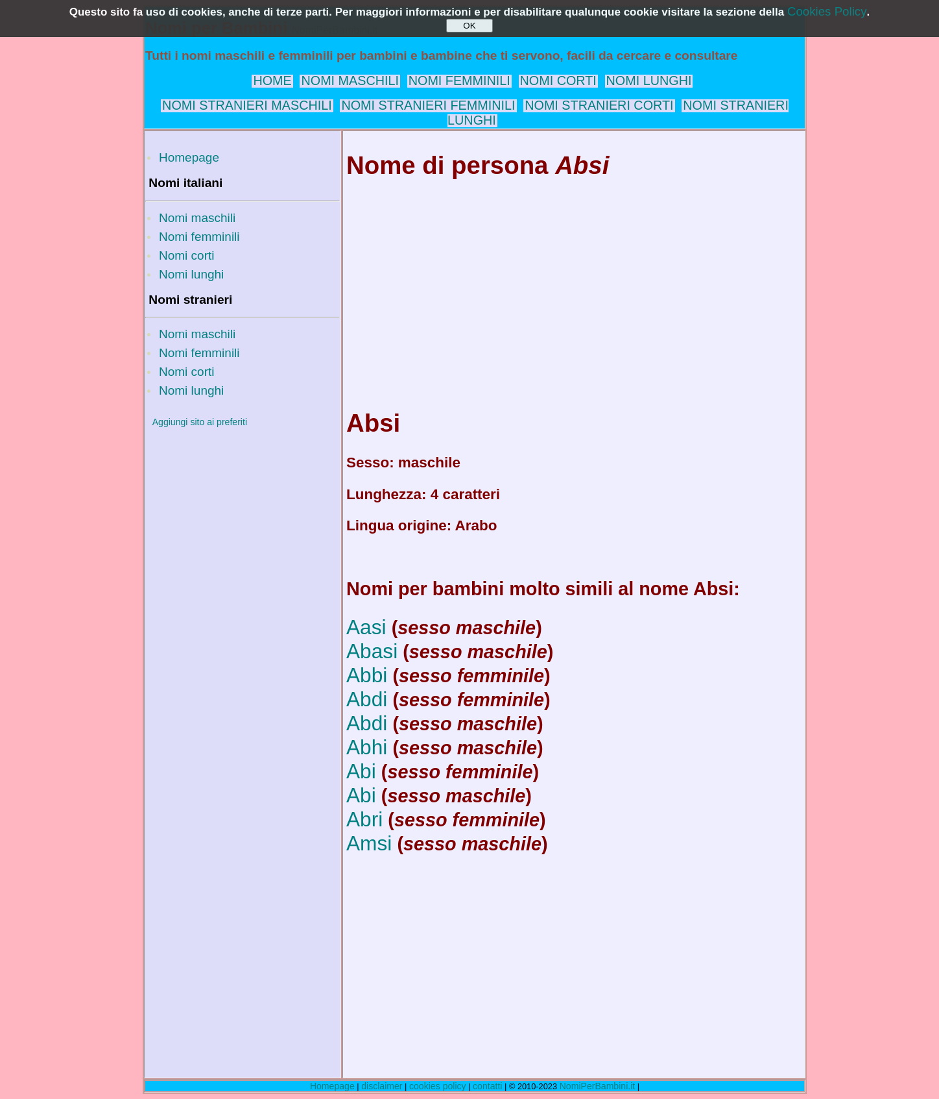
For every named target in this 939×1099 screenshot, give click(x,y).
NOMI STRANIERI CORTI (599, 105)
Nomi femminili (199, 236)
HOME (272, 80)
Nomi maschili (197, 218)
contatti (487, 1086)
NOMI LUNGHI (649, 80)
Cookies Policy (827, 11)
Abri (364, 819)
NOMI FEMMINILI (459, 80)
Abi (361, 771)
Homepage (189, 157)
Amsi (369, 843)
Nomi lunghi (191, 274)
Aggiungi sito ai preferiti (199, 422)
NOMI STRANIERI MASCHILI (247, 105)
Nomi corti (187, 255)
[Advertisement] (242, 631)
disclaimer (381, 1086)
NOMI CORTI (558, 80)
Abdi (366, 699)
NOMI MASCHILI (350, 80)
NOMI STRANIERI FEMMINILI (428, 105)
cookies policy (437, 1086)
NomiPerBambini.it (598, 1086)
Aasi (366, 627)
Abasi (372, 651)
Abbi (366, 675)
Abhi (366, 747)
